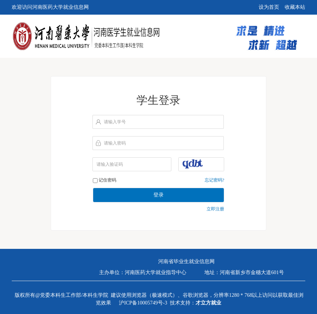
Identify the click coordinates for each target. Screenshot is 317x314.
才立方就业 (208, 303)
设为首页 (269, 7)
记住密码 (107, 180)
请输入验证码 (109, 164)
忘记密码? (214, 180)
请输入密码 (115, 143)
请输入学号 (115, 121)
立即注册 (215, 209)
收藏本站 (295, 7)
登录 (158, 195)
